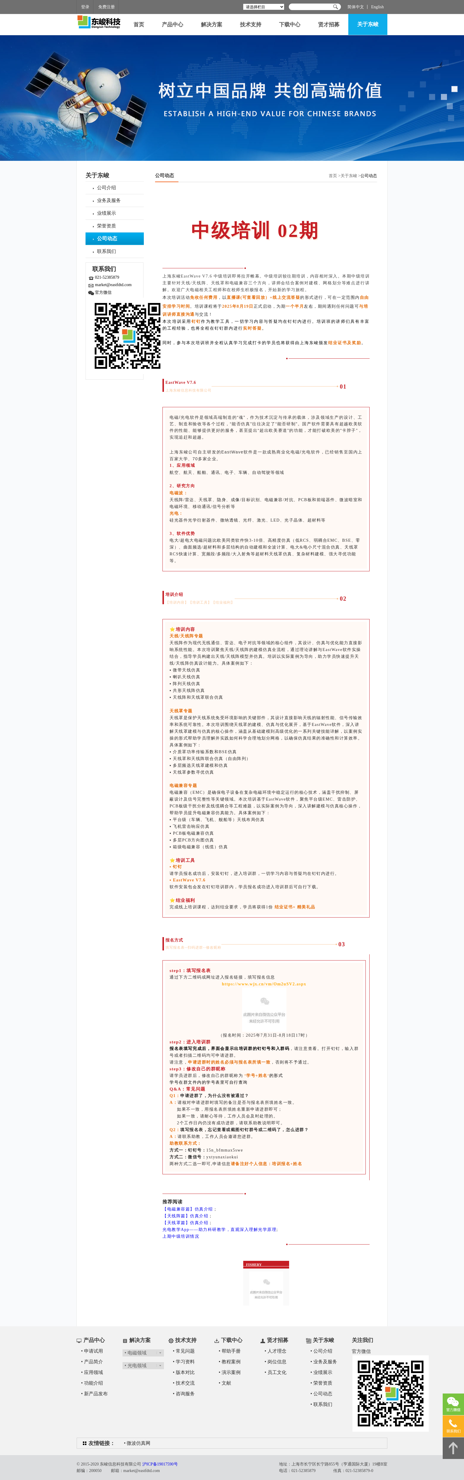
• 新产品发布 (94, 1393)
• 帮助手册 (230, 1351)
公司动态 (164, 175)
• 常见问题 (184, 1351)
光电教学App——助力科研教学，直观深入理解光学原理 (219, 1229)
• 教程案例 (230, 1361)
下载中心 (289, 25)
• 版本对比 (184, 1372)
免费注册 (106, 7)
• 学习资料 (184, 1361)
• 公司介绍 (321, 1351)
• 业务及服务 (323, 1361)
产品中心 (172, 25)
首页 (138, 25)
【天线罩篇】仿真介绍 (185, 1223)
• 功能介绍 (92, 1383)
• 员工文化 (275, 1372)
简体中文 (355, 7)
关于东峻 (367, 24)
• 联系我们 (321, 1404)
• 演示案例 (230, 1372)
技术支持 (250, 25)
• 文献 (225, 1383)
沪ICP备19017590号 (160, 1464)
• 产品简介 (92, 1361)
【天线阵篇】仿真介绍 (185, 1216)
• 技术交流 (184, 1383)
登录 (85, 7)
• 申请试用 (92, 1351)
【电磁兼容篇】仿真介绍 (187, 1209)
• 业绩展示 (321, 1372)
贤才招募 (328, 25)
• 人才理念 (275, 1351)
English (377, 7)
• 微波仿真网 (137, 1443)
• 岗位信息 (275, 1361)
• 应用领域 (92, 1372)
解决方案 (211, 25)
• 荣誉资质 (321, 1383)
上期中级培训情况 (180, 1236)
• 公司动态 (321, 1393)
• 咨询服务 (184, 1393)
